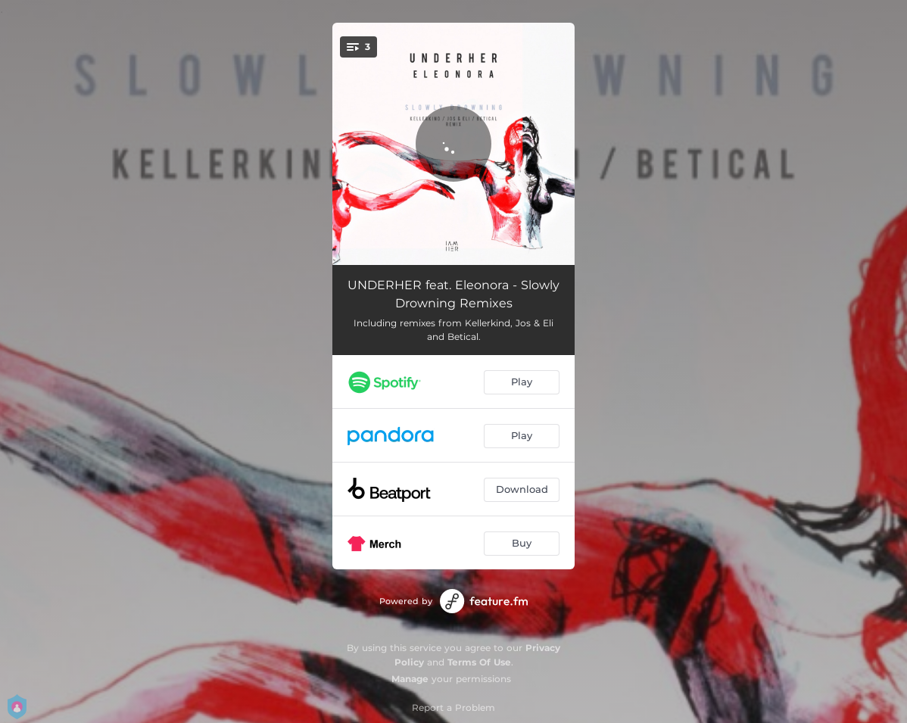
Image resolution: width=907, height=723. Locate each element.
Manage (410, 678)
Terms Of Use (479, 662)
